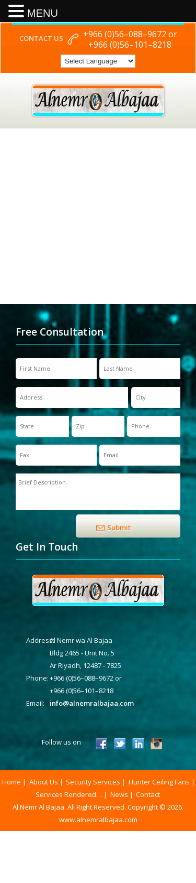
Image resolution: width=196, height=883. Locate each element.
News (119, 794)
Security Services (93, 782)
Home (11, 782)
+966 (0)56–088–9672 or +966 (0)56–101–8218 (130, 39)
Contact (148, 794)
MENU (42, 13)
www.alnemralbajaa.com (98, 819)
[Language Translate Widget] (98, 61)
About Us (43, 782)
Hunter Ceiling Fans (159, 782)
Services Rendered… (69, 794)
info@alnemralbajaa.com (92, 703)
